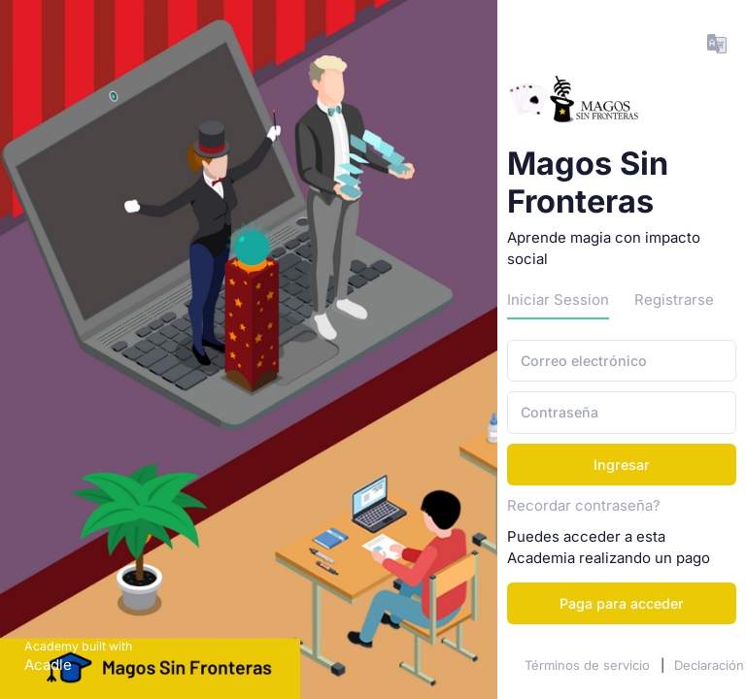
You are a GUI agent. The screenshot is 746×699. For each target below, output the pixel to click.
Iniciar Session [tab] (558, 300)
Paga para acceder (622, 603)
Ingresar (621, 464)
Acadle (48, 665)
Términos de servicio (589, 665)
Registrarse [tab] (674, 300)
